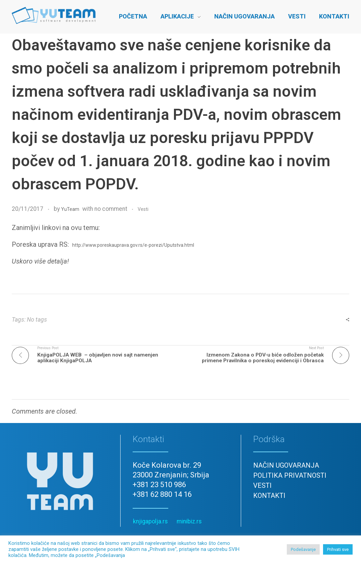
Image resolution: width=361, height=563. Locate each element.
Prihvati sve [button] (338, 549)
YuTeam (70, 209)
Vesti (143, 209)
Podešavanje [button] (303, 549)
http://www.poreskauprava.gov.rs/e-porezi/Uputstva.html (133, 245)
